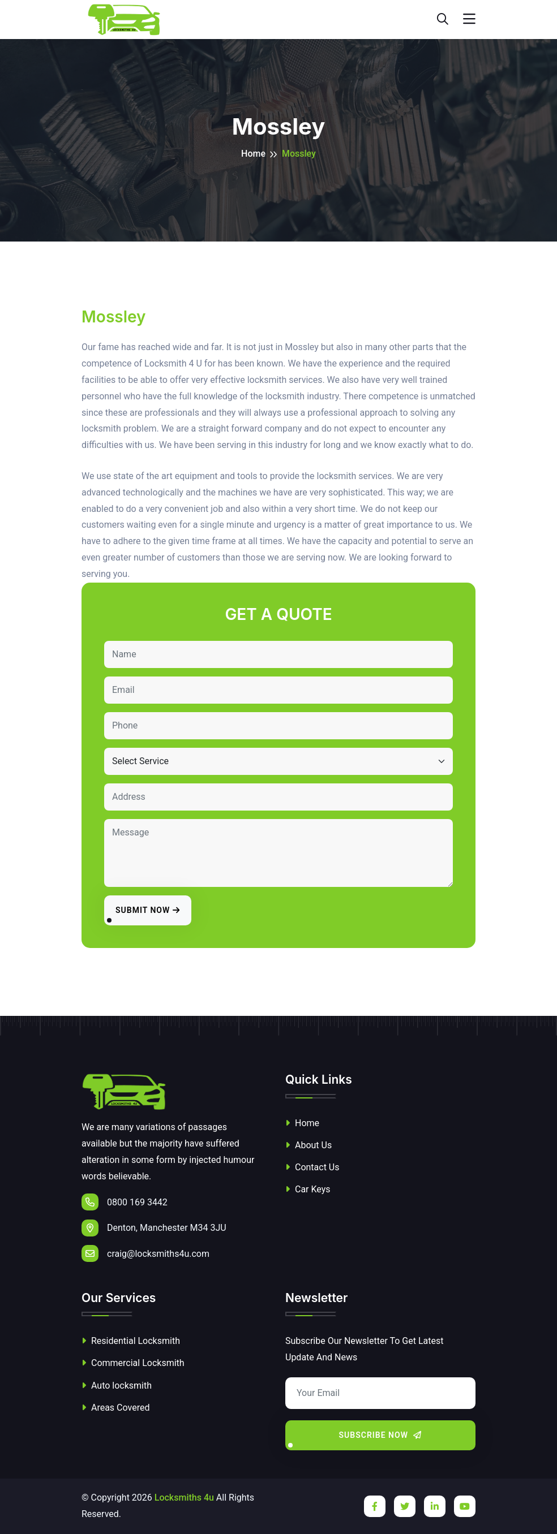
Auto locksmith (117, 1385)
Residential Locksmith (131, 1340)
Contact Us (312, 1167)
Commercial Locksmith (133, 1363)
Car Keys (308, 1189)
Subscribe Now (380, 1435)
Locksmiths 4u (184, 1497)
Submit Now (147, 910)
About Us (308, 1145)
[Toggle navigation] (469, 19)
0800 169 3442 (125, 1201)
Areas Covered (115, 1407)
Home (253, 153)
